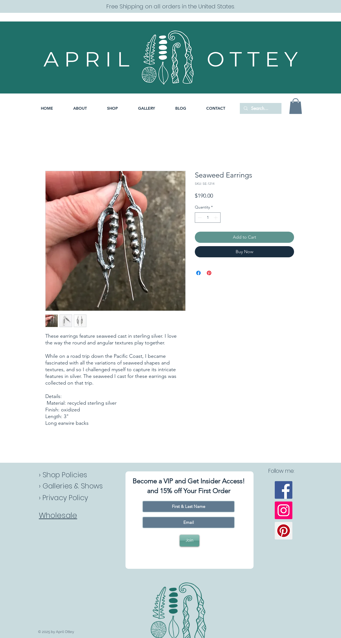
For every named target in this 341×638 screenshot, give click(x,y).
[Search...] (260, 108)
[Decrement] (199, 217)
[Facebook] (283, 490)
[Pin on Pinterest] (209, 273)
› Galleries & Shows (71, 486)
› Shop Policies (63, 475)
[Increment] (216, 217)
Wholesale (58, 515)
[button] (112, 108)
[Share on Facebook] (198, 273)
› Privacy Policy (63, 498)
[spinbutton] (208, 217)
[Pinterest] (283, 530)
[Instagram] (283, 510)
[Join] (189, 540)
